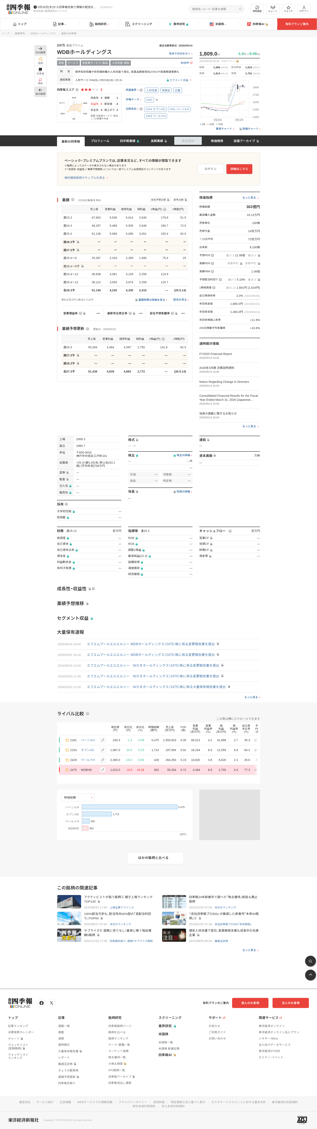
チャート (272, 9)
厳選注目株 (221, 941)
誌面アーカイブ (244, 141)
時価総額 (70, 797)
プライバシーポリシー (132, 1102)
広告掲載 (65, 1102)
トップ (19, 24)
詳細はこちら (239, 168)
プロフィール (100, 141)
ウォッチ (288, 9)
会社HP (185, 63)
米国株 (218, 24)
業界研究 (178, 24)
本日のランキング (225, 907)
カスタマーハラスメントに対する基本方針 (238, 1102)
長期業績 (157, 141)
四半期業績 (127, 141)
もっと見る (249, 197)
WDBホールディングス (43, 33)
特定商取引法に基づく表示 (188, 1102)
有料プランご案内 (297, 24)
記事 (59, 24)
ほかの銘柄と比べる (153, 858)
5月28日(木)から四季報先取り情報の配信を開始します (68, 7)
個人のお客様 (250, 1003)
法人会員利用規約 (173, 1106)
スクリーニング (138, 24)
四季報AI (257, 24)
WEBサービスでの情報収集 (95, 1102)
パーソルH (88, 740)
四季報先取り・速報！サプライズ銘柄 (131, 941)
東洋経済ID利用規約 (285, 1102)
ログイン (304, 9)
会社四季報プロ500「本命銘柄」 (233, 924)
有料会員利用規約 (144, 1106)
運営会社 (25, 1102)
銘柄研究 (99, 24)
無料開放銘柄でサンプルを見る (84, 177)
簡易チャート (224, 128)
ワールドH (88, 760)
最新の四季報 (71, 141)
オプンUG (87, 750)
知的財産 (159, 1102)
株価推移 (217, 141)
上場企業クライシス (122, 907)
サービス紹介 (45, 1102)
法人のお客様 (291, 1003)
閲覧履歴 (257, 9)
